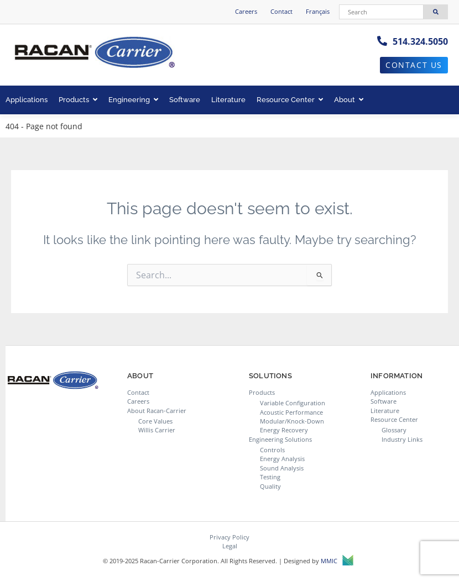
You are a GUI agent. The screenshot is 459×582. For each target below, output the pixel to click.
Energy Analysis (282, 458)
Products (78, 100)
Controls (272, 450)
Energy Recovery (284, 430)
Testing (270, 477)
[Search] (381, 11)
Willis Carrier (156, 430)
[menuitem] (317, 12)
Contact (281, 11)
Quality (270, 486)
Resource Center (290, 100)
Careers (246, 11)
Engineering (133, 100)
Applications (27, 100)
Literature (228, 100)
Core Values (155, 421)
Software (184, 100)
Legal (229, 546)
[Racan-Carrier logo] (94, 53)
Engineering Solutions (280, 439)
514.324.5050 (420, 41)
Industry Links (402, 439)
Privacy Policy (229, 537)
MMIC (337, 561)
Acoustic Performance (291, 412)
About (348, 100)
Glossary (394, 430)
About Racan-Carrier (156, 410)
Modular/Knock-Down (292, 421)
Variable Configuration (292, 403)
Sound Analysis (282, 468)
